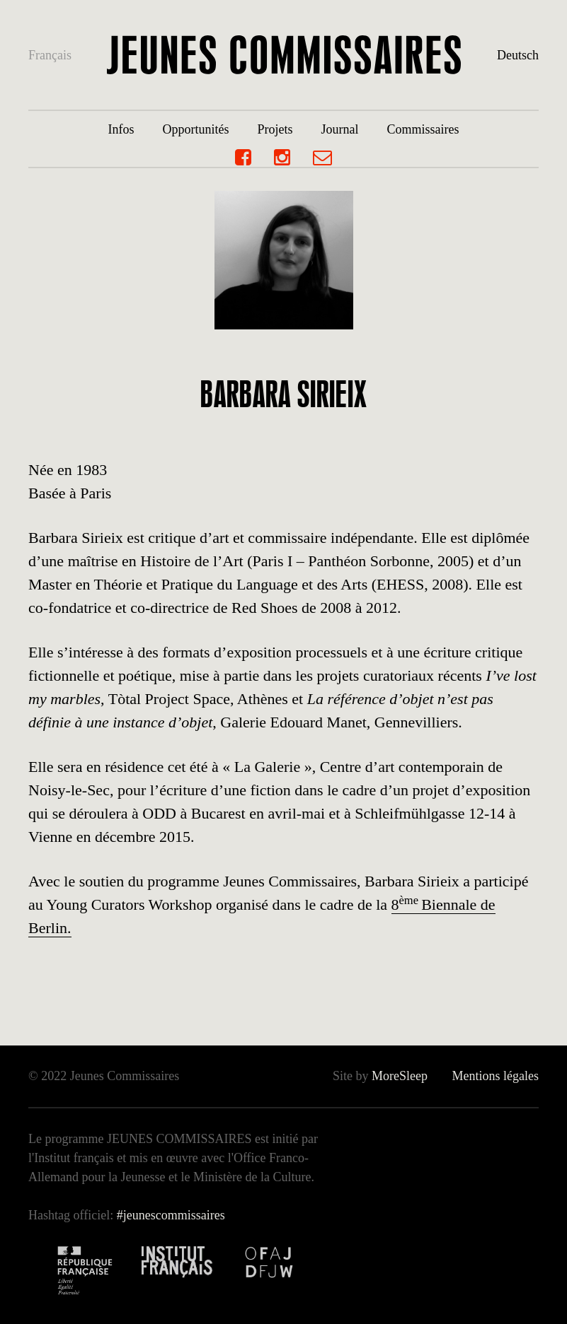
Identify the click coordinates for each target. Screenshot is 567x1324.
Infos (121, 129)
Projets (274, 129)
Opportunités (195, 129)
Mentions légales (495, 1076)
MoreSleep (400, 1076)
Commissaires (423, 129)
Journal (340, 129)
